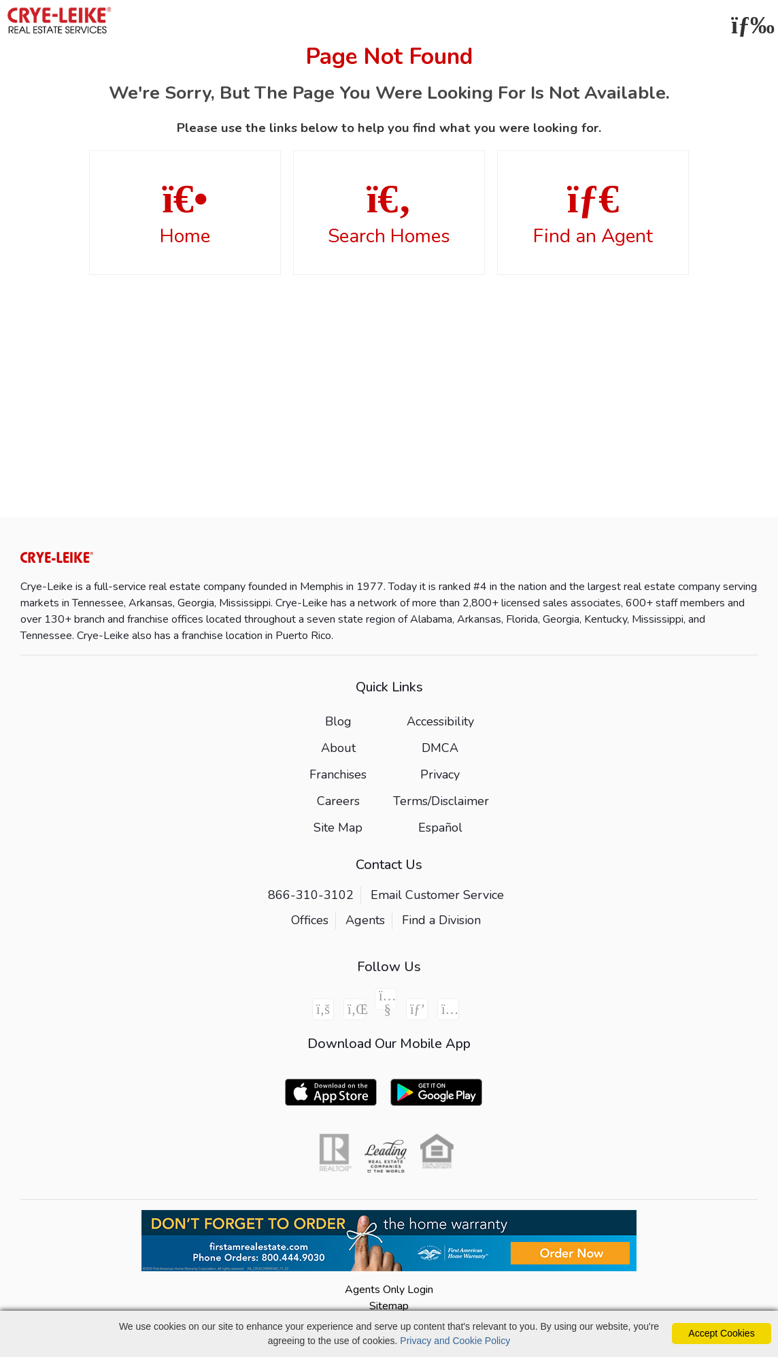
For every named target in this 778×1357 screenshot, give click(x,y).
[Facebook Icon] (323, 1009)
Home (185, 213)
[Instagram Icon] (448, 1009)
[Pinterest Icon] (417, 1009)
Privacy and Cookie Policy (455, 1340)
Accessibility (440, 721)
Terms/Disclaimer (441, 801)
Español (440, 827)
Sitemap (389, 1305)
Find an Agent (593, 213)
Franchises (338, 774)
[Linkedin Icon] (354, 1009)
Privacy (440, 774)
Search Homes (389, 213)
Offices (309, 920)
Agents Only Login (389, 1289)
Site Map (338, 827)
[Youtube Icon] (385, 999)
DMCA (440, 748)
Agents (365, 920)
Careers (338, 801)
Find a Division (441, 920)
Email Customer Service (437, 895)
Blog (338, 721)
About (338, 748)
